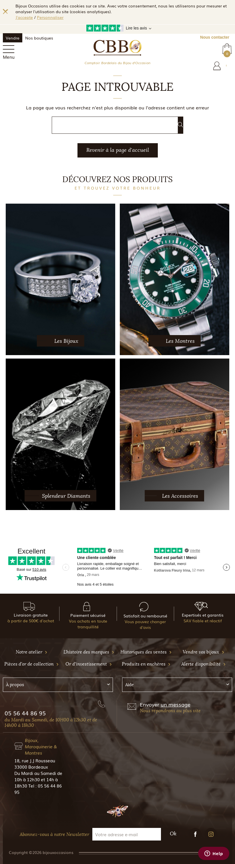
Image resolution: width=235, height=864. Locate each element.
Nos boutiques (39, 38)
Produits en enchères (146, 664)
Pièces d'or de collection (31, 664)
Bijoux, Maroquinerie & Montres (41, 746)
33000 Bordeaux (31, 766)
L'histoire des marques (88, 652)
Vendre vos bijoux (203, 652)
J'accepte (24, 17)
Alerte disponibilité (203, 664)
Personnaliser (50, 17)
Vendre (12, 38)
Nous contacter (214, 37)
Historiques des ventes (146, 652)
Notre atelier (31, 652)
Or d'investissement (88, 664)
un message (175, 704)
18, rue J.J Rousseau (34, 760)
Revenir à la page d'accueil (117, 150)
